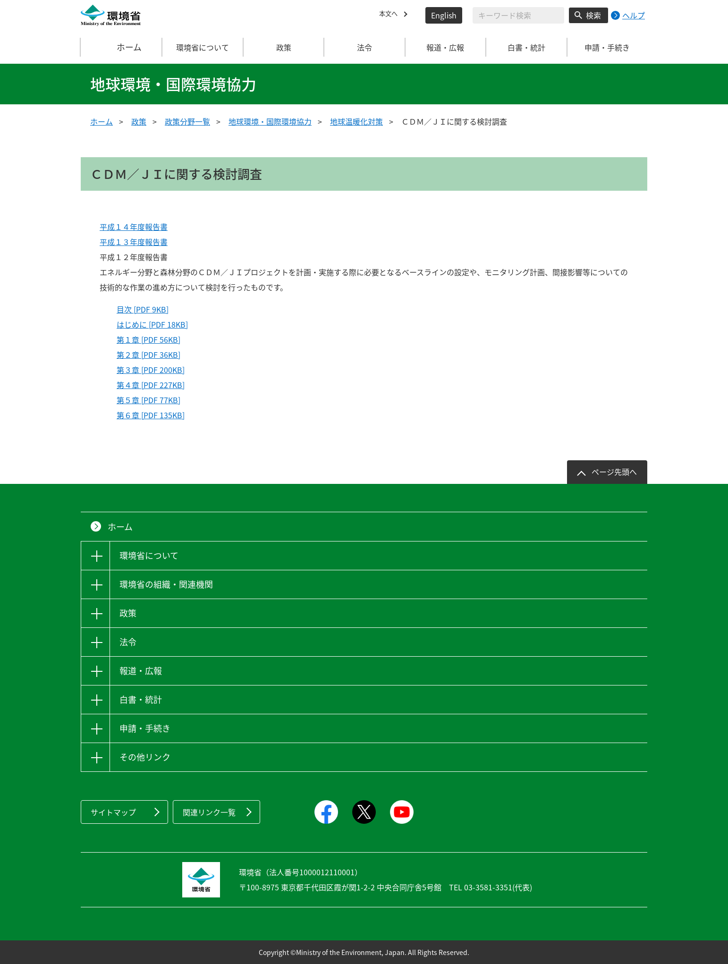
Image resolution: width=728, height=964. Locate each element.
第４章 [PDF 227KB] (151, 384)
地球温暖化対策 (356, 121)
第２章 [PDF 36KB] (148, 354)
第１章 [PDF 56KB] (148, 339)
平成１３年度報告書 (134, 241)
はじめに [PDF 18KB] (152, 324)
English (444, 15)
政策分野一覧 (187, 121)
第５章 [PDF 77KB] (148, 400)
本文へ (390, 15)
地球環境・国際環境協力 (270, 121)
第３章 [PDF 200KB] (151, 369)
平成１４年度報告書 (134, 226)
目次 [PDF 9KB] (143, 309)
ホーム (121, 47)
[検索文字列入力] (518, 15)
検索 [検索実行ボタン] (593, 15)
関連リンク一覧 (209, 812)
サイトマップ (113, 812)
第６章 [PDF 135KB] (151, 415)
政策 (138, 121)
